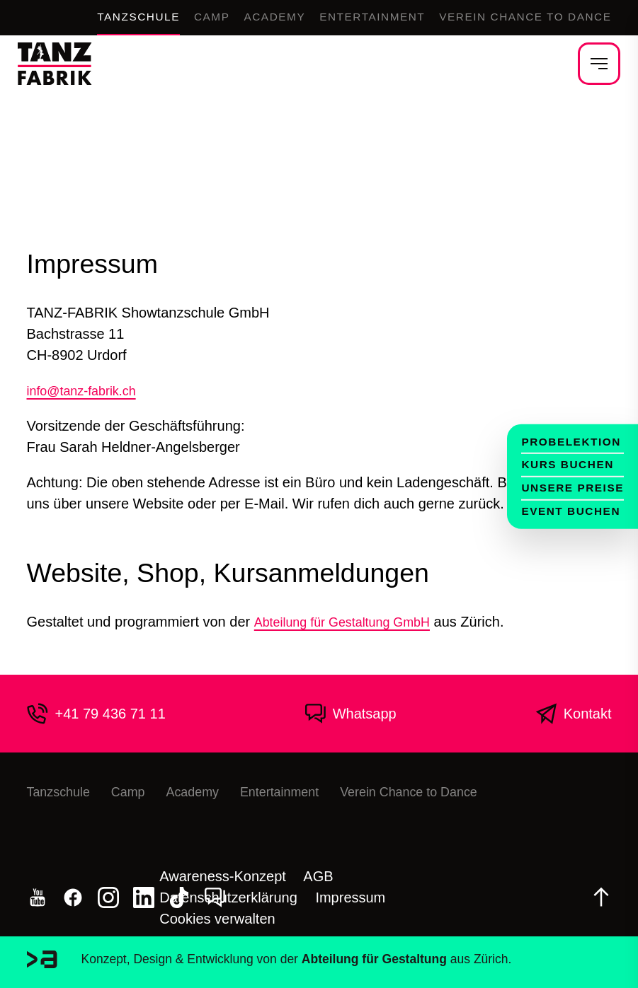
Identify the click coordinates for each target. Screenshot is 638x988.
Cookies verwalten (217, 918)
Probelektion (563, 435)
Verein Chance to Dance (513, 17)
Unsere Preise (565, 487)
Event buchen (563, 513)
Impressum (350, 897)
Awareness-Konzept (222, 876)
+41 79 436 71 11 (96, 713)
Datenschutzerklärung (228, 897)
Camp (162, 17)
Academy (232, 17)
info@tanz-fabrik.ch (88, 390)
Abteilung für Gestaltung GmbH (352, 621)
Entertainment (341, 17)
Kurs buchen (560, 461)
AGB (318, 876)
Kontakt (573, 713)
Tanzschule (80, 17)
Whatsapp (350, 713)
